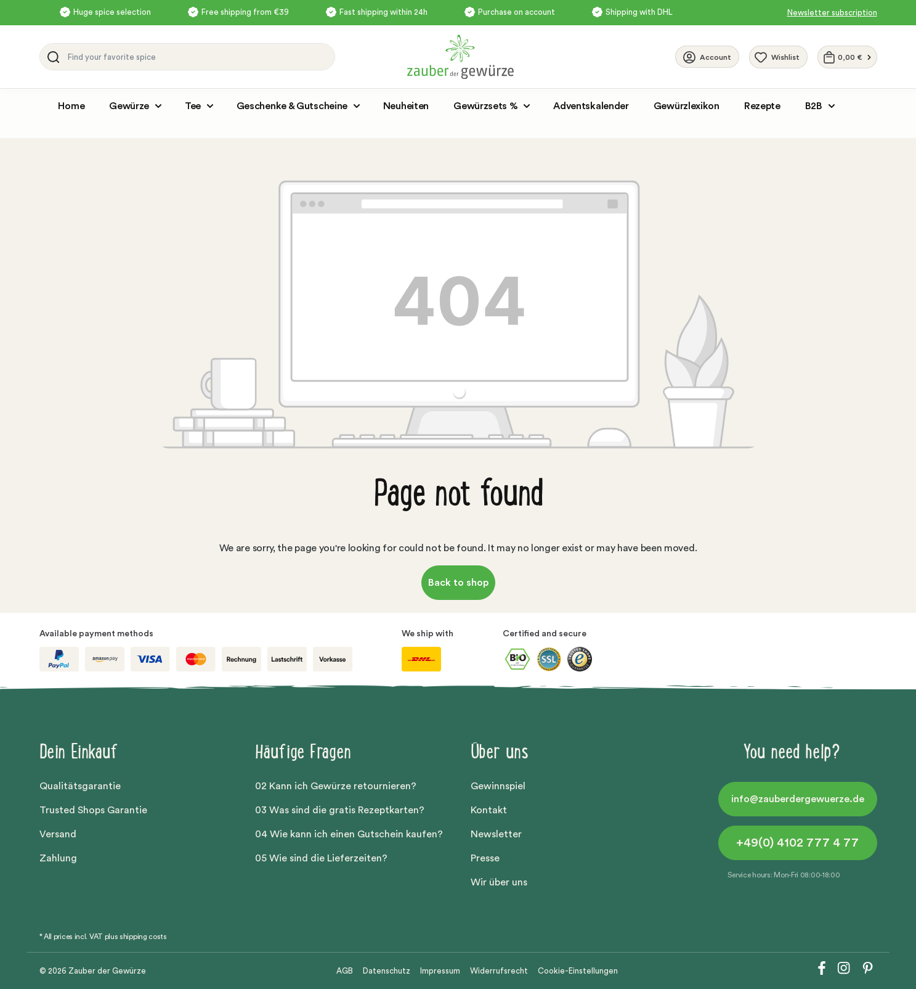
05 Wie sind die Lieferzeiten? (321, 858)
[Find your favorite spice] (198, 57)
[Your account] (707, 57)
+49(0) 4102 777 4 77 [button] (797, 843)
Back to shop (458, 583)
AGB (344, 971)
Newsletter (496, 834)
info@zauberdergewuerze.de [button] (797, 799)
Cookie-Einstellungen (578, 971)
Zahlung (58, 858)
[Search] (51, 57)
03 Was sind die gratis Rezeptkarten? (339, 810)
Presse (485, 858)
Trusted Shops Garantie (93, 810)
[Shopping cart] (847, 57)
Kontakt (489, 810)
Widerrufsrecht (499, 971)
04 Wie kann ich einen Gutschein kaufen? (349, 834)
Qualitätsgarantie (80, 786)
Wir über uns (499, 882)
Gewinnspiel (498, 786)
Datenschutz (386, 971)
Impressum (440, 971)
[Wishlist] (778, 57)
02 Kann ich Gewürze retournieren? (335, 786)
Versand (57, 834)
